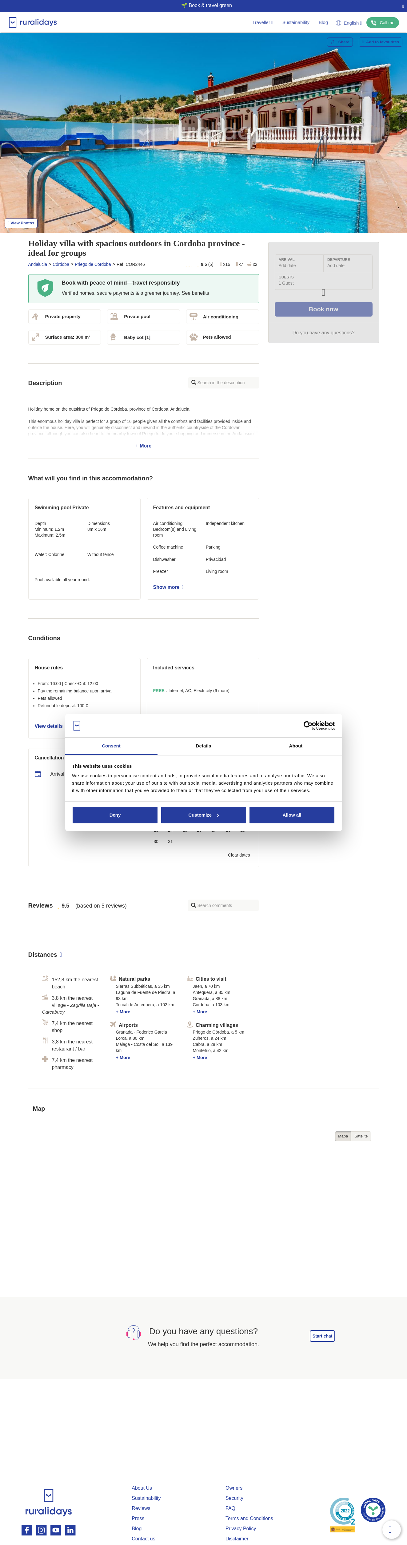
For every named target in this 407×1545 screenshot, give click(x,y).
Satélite (361, 1136)
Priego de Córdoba (93, 264)
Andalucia (37, 264)
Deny (115, 815)
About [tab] (296, 745)
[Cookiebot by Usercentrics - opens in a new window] (308, 725)
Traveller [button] (262, 22)
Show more (168, 587)
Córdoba (61, 264)
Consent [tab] (111, 745)
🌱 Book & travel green (201, 5)
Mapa (343, 1136)
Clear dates (239, 855)
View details (51, 726)
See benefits (195, 293)
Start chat (323, 1336)
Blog (323, 22)
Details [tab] (203, 745)
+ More (143, 427)
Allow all (292, 815)
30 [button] (156, 841)
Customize (203, 815)
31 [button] (170, 841)
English (349, 23)
